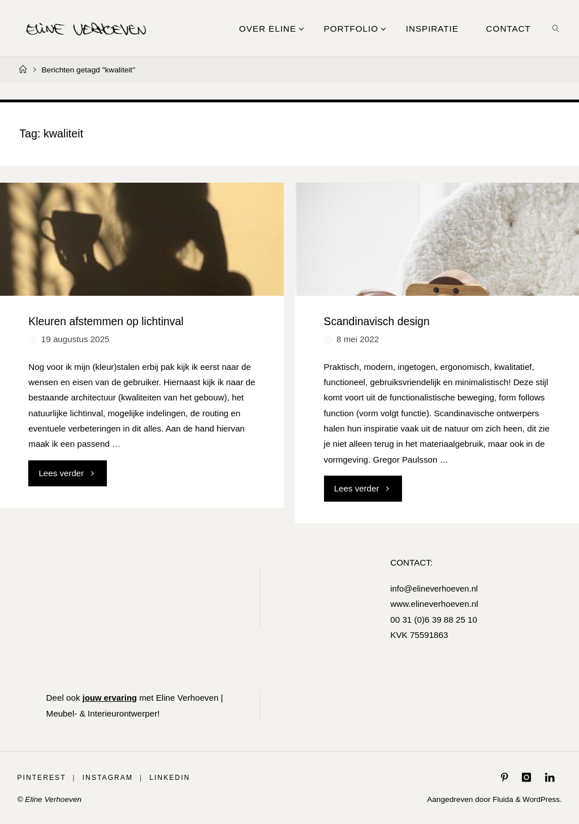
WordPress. (541, 799)
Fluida (500, 799)
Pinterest (41, 777)
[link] (556, 28)
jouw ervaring (111, 697)
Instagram (108, 777)
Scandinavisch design (377, 321)
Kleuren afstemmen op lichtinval (105, 321)
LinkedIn (170, 777)
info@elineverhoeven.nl (434, 588)
